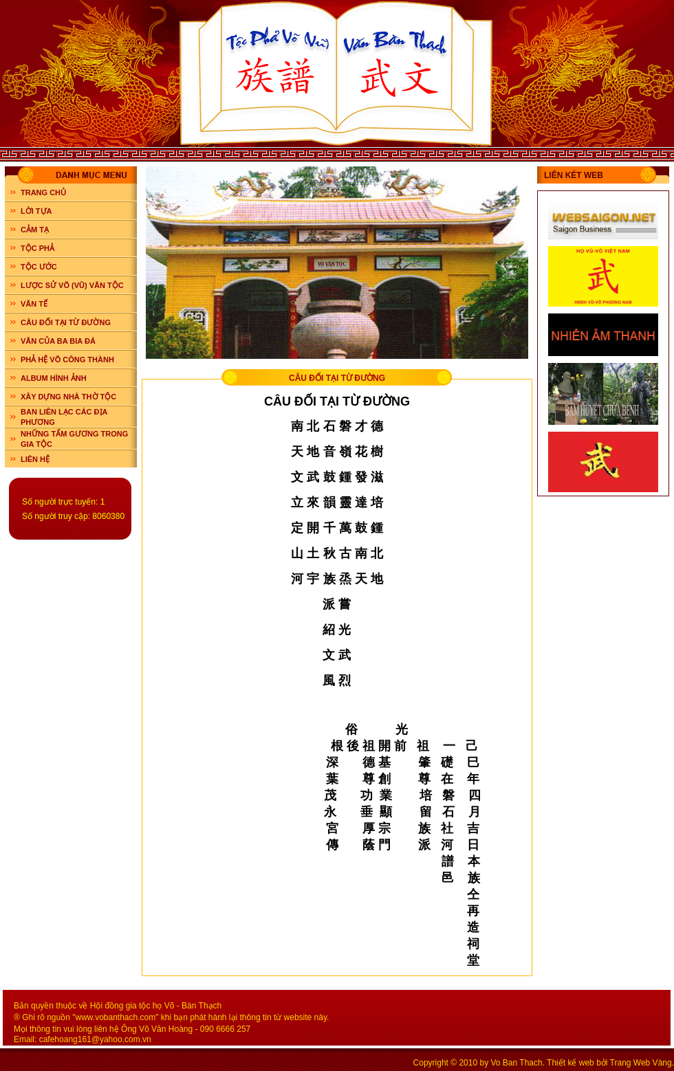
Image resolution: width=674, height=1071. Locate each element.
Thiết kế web (570, 1063)
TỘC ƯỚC (39, 267)
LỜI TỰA (36, 211)
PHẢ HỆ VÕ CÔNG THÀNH (67, 359)
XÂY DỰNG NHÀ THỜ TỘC (68, 397)
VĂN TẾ (34, 304)
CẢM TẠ (35, 229)
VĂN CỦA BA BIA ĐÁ (58, 341)
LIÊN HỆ (35, 459)
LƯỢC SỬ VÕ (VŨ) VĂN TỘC (72, 285)
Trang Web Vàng (641, 1063)
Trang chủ (43, 192)
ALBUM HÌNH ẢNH (54, 378)
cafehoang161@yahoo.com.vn (95, 1039)
